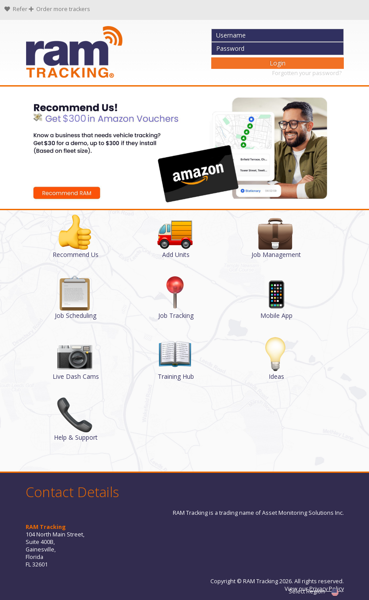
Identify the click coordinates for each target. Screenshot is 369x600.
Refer (16, 9)
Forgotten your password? (307, 73)
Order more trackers (59, 9)
